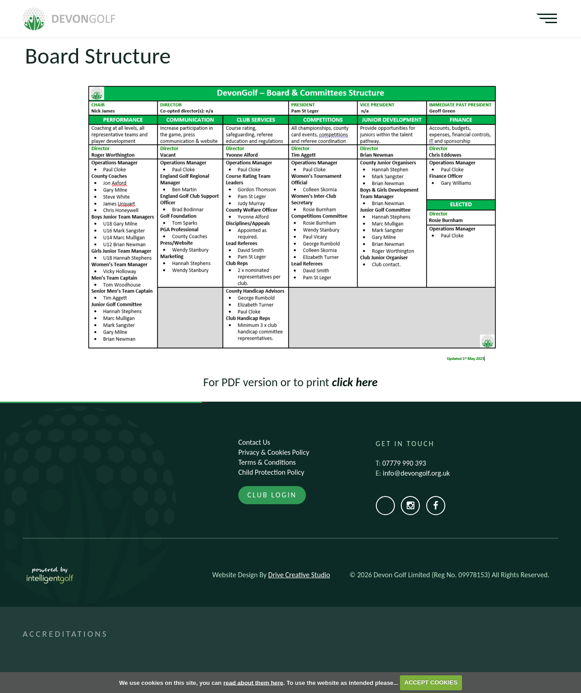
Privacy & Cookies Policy (273, 452)
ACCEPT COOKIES (431, 682)
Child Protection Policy (271, 472)
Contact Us (254, 442)
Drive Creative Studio (299, 574)
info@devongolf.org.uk (416, 473)
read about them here (253, 682)
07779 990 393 (404, 463)
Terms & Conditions (267, 462)
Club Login (272, 495)
